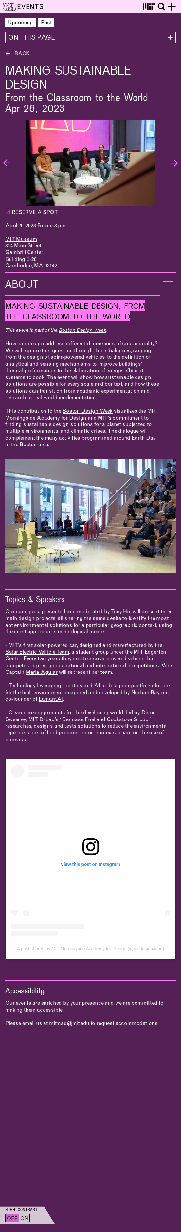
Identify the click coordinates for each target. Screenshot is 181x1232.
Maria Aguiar (42, 672)
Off (12, 1218)
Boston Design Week (82, 330)
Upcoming (20, 23)
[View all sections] (90, 37)
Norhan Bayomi (149, 693)
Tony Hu (120, 612)
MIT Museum (21, 239)
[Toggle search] (161, 7)
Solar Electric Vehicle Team (37, 652)
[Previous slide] (6, 163)
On (24, 1218)
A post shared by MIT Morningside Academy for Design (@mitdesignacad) (90, 948)
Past (46, 23)
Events (30, 7)
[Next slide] (174, 163)
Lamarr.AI (51, 699)
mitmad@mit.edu (69, 1023)
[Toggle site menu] (172, 7)
